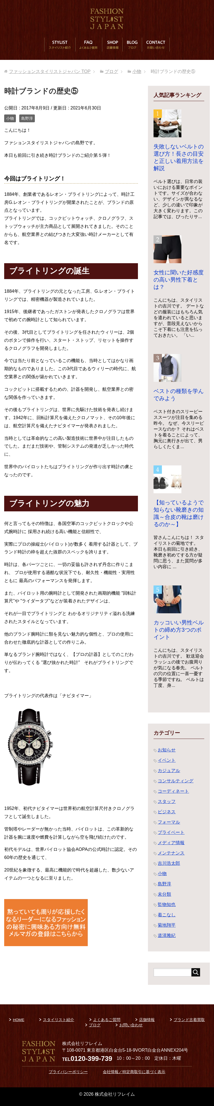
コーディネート (173, 791)
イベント (167, 760)
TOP (50, 71)
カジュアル (169, 770)
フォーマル (169, 822)
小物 (10, 118)
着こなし (167, 914)
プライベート (171, 832)
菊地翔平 (167, 925)
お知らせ (167, 750)
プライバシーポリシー (68, 1072)
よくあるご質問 (89, 45)
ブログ (132, 45)
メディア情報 (171, 842)
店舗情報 (112, 45)
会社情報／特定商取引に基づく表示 (134, 1072)
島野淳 (27, 118)
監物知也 (167, 904)
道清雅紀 (167, 935)
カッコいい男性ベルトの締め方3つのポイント (179, 629)
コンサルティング (175, 780)
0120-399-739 (91, 1058)
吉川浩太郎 (169, 863)
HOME (18, 1020)
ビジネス (167, 811)
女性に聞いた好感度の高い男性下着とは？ (179, 279)
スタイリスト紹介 (60, 45)
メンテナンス (171, 853)
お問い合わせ (155, 45)
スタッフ (167, 801)
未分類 (164, 894)
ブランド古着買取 (189, 1020)
